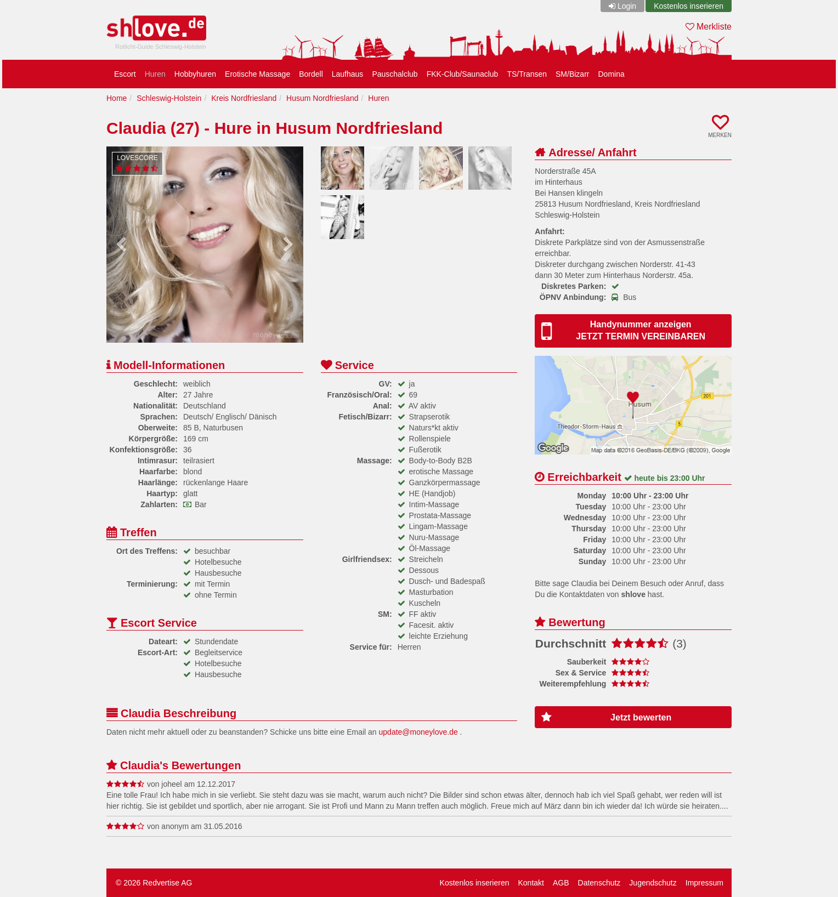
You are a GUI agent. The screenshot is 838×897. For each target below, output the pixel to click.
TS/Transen (527, 74)
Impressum (704, 882)
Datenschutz (599, 882)
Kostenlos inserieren (688, 6)
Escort (125, 74)
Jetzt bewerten (606, 717)
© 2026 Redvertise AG (154, 882)
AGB (561, 882)
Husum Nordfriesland (322, 98)
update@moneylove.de (418, 732)
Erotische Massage (257, 74)
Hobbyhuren (195, 74)
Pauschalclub (394, 74)
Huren (155, 74)
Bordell (311, 74)
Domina (611, 74)
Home (116, 98)
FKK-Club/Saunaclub (463, 74)
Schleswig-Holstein (169, 98)
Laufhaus (348, 74)
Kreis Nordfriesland (243, 98)
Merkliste (709, 26)
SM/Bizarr (572, 74)
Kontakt (530, 882)
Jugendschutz (652, 882)
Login (627, 6)
